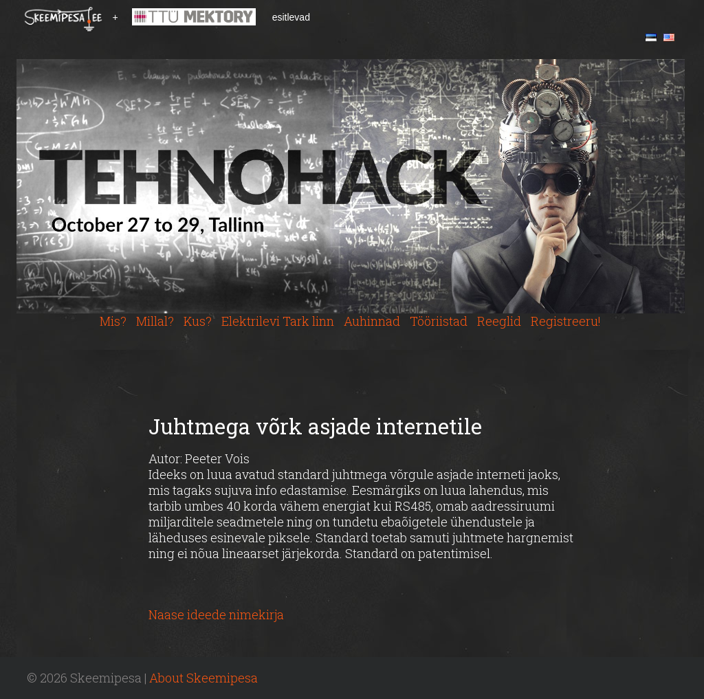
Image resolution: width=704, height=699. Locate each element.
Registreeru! (566, 321)
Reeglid (499, 321)
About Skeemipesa (203, 677)
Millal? (155, 321)
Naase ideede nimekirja (216, 614)
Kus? (198, 321)
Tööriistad (439, 321)
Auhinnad (372, 321)
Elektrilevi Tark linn (277, 321)
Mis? (113, 321)
